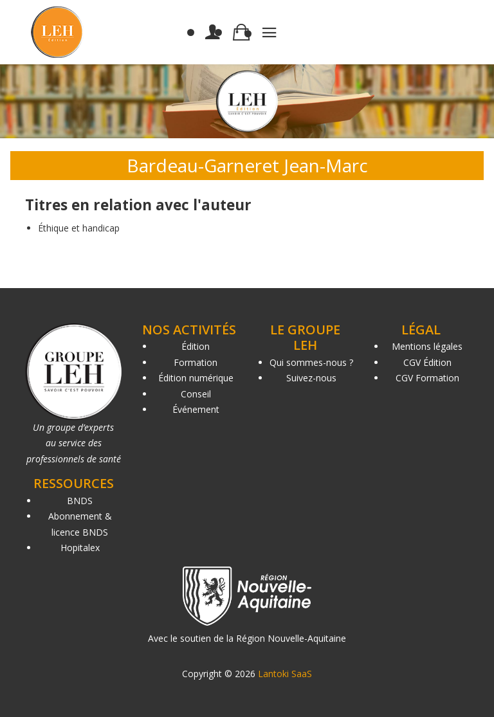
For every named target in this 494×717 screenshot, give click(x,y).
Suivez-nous (311, 378)
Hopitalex (80, 547)
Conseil (196, 394)
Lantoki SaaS (285, 673)
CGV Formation (427, 378)
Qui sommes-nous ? (311, 362)
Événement (195, 409)
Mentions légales (427, 346)
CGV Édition (427, 362)
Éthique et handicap (79, 228)
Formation (195, 362)
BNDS (80, 501)
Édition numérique (195, 378)
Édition (195, 346)
